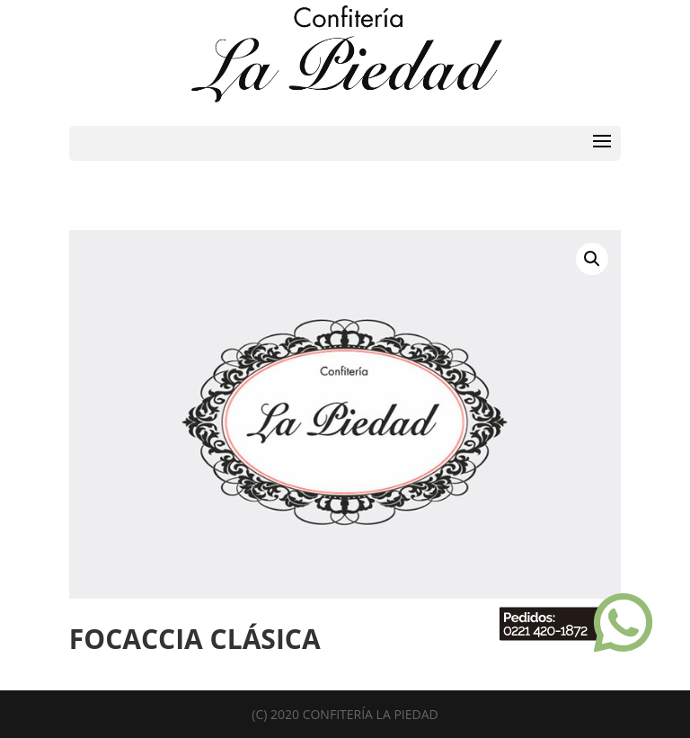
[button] (592, 259)
